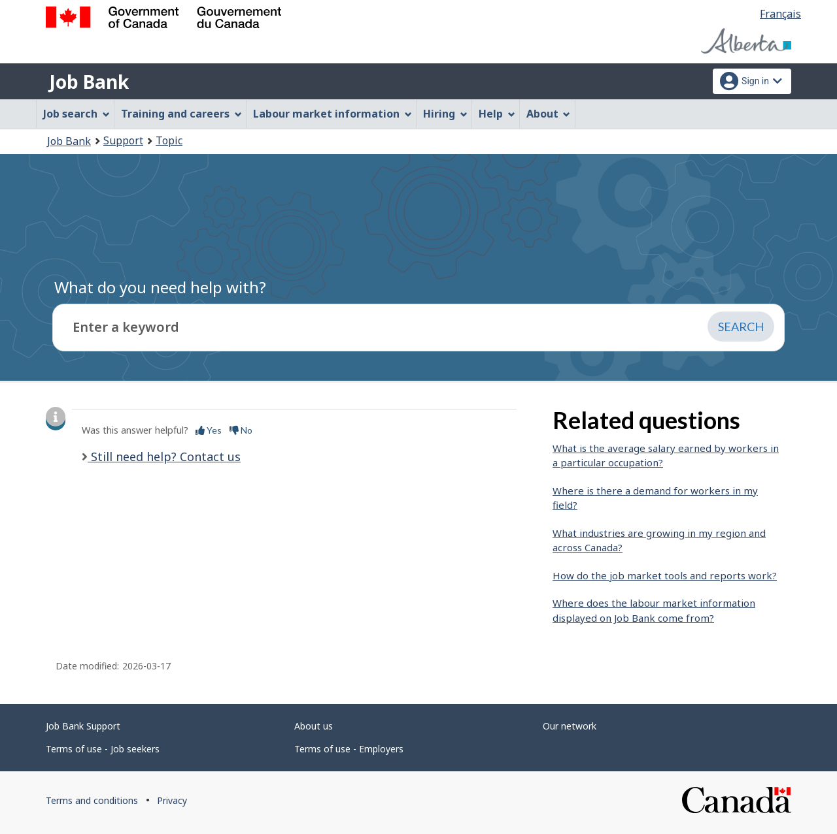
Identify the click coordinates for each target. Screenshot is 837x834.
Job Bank (89, 81)
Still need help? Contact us (164, 456)
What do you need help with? (160, 287)
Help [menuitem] (497, 113)
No (241, 430)
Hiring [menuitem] (445, 113)
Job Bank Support (83, 726)
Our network (569, 726)
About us (313, 726)
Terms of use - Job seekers (103, 749)
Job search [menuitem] (76, 113)
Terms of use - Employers (348, 749)
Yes (209, 430)
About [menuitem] (548, 113)
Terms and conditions (92, 800)
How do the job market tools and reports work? (665, 575)
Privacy (172, 800)
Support (123, 140)
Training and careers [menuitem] (181, 113)
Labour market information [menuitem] (332, 113)
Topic (169, 140)
